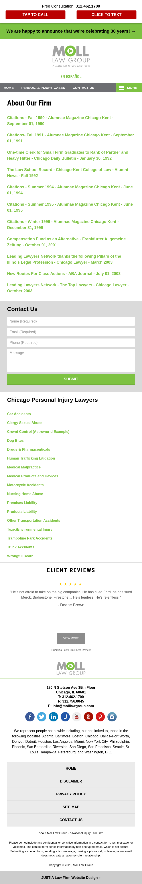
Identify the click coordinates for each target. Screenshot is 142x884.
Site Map (71, 807)
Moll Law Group (83, 865)
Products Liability (22, 512)
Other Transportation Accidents (33, 520)
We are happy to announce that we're (71, 31)
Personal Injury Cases (43, 88)
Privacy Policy (71, 794)
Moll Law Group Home (71, 56)
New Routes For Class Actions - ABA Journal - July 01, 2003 (63, 273)
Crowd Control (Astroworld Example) (38, 432)
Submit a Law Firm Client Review (71, 650)
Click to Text (106, 14)
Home (9, 88)
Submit (71, 379)
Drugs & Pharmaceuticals (28, 449)
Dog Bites (15, 440)
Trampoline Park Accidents (30, 538)
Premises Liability (22, 503)
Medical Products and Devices (32, 476)
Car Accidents (19, 414)
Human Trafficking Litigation (31, 458)
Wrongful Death (20, 556)
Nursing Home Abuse (25, 494)
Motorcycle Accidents (25, 485)
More (132, 88)
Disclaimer (71, 781)
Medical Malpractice (24, 467)
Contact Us (83, 88)
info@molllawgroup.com (73, 706)
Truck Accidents (20, 547)
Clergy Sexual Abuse (24, 423)
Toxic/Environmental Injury (29, 529)
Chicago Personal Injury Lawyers (52, 399)
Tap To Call (36, 14)
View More (71, 638)
